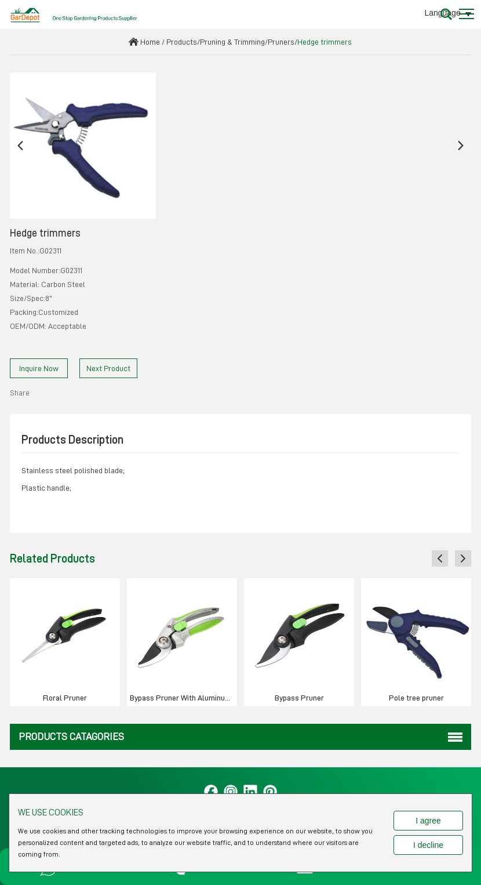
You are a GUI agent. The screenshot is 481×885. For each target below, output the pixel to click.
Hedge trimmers (324, 42)
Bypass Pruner (299, 698)
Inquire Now (39, 368)
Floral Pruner (65, 698)
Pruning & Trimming (232, 42)
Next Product (108, 368)
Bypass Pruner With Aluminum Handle (183, 698)
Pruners (281, 42)
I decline (428, 845)
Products (181, 42)
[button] (20, 146)
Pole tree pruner (416, 698)
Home (150, 42)
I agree (428, 820)
